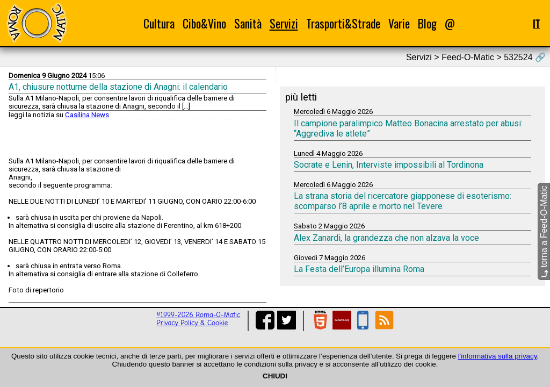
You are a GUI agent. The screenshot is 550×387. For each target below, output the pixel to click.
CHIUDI (275, 376)
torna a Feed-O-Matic (543, 232)
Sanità (248, 23)
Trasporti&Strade (343, 23)
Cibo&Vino (204, 23)
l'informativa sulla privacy (497, 356)
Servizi (284, 23)
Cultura (159, 23)
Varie (399, 23)
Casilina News (87, 115)
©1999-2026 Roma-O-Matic (198, 315)
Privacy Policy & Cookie (192, 323)
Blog (427, 23)
